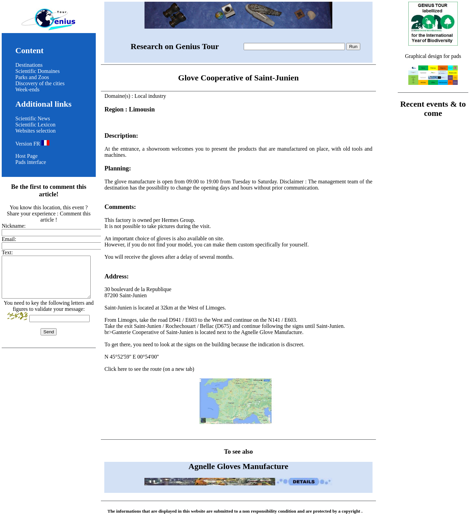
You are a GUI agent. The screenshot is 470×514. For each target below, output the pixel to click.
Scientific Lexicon (35, 124)
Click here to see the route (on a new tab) (238, 395)
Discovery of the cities (39, 83)
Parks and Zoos (32, 77)
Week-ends (27, 89)
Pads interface (30, 162)
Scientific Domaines (37, 71)
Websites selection (35, 131)
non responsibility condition (269, 511)
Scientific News (32, 118)
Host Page (26, 156)
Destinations (29, 65)
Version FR (32, 144)
